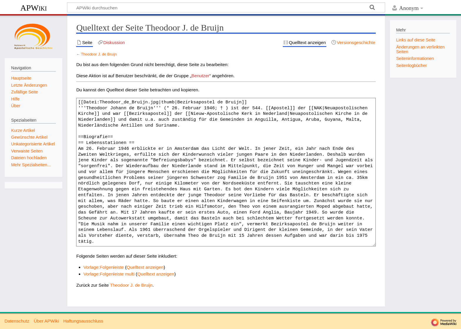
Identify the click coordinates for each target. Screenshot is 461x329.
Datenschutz (16, 320)
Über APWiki (46, 320)
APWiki (33, 7)
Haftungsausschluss (83, 320)
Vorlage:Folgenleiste (103, 267)
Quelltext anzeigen (145, 267)
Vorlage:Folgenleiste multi (109, 273)
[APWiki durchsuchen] (226, 7)
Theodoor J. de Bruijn (99, 54)
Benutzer (200, 75)
